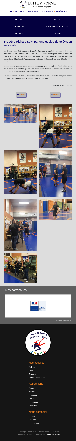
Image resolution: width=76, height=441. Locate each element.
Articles (19, 11)
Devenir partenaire (63, 321)
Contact (32, 416)
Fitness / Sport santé (57, 27)
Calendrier (32, 11)
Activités (57, 34)
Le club (19, 34)
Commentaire (34, 423)
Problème (32, 420)
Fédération (61, 11)
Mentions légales (53, 434)
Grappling (19, 27)
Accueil (19, 19)
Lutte (57, 19)
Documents (47, 11)
